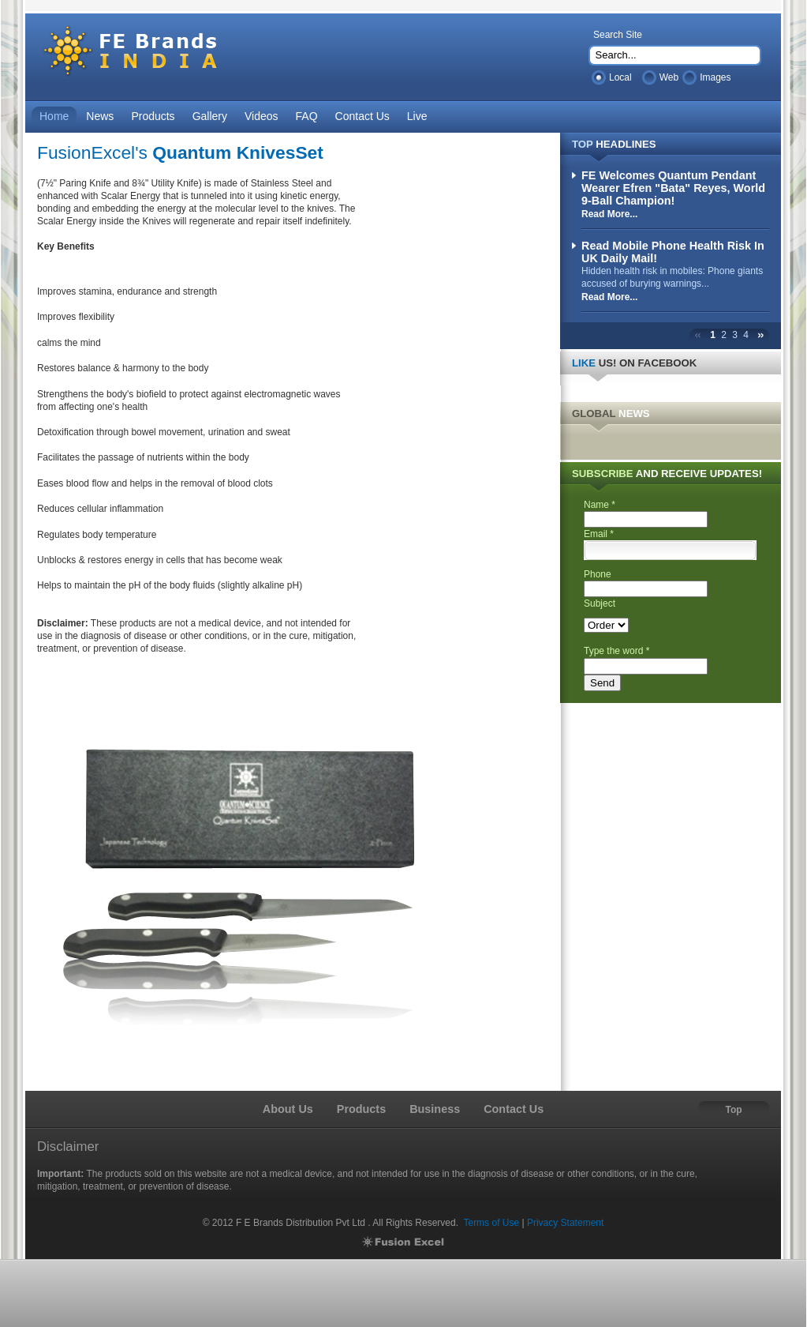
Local (620, 77)
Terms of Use (491, 1222)
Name (599, 504)
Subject (599, 603)
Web (668, 77)
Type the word (616, 650)
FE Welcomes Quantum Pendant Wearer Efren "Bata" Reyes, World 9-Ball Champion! (673, 188)
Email (599, 533)
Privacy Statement (565, 1222)
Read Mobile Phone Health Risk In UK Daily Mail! (672, 252)
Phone (597, 574)
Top (733, 1109)
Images (715, 77)
